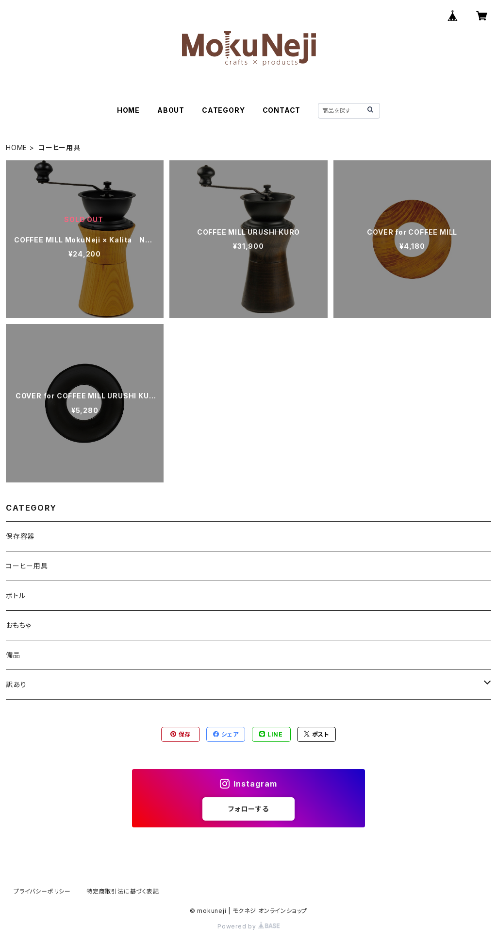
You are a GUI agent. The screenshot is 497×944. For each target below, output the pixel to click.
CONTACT (282, 110)
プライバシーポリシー (42, 891)
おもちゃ (18, 625)
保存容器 (20, 536)
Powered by (248, 926)
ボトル (15, 595)
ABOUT (170, 110)
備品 (13, 655)
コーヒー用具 (27, 566)
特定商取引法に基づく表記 (122, 891)
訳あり (16, 684)
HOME (128, 110)
